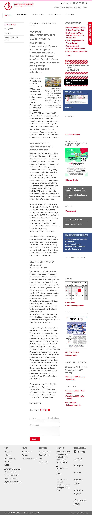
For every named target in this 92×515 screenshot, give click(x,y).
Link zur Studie (72, 180)
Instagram (78, 466)
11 (76, 290)
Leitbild (7, 465)
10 (73, 290)
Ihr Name (33, 418)
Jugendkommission (11, 479)
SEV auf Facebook (73, 135)
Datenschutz (35, 513)
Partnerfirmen (44, 455)
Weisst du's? (71, 211)
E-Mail (59, 474)
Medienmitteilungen (29, 459)
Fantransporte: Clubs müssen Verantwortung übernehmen (75, 35)
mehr (69, 55)
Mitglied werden (90, 33)
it (71, 3)
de (62, 3)
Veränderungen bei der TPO (76, 51)
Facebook (81, 452)
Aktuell (8, 15)
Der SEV (7, 462)
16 (70, 293)
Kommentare (34, 425)
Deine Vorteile (55, 14)
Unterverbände (10, 472)
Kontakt (77, 7)
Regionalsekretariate (12, 468)
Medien (69, 7)
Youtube (77, 473)
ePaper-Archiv (71, 355)
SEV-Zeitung (10, 25)
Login (85, 7)
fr (67, 3)
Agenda (7, 33)
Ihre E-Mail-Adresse (52, 418)
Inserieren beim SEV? (11, 39)
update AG (80, 513)
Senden (35, 439)
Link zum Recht (45, 452)
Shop (62, 7)
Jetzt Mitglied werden (74, 224)
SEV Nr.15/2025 (72, 352)
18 (76, 293)
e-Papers (8, 29)
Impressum (27, 513)
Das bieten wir (9, 459)
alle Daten (70, 303)
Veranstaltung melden (75, 305)
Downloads (43, 462)
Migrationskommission (12, 482)
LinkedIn (69, 107)
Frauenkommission (11, 475)
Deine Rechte (38, 14)
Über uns (70, 14)
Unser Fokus (22, 14)
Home (56, 7)
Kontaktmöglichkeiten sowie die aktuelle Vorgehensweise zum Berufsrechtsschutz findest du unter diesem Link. (76, 244)
